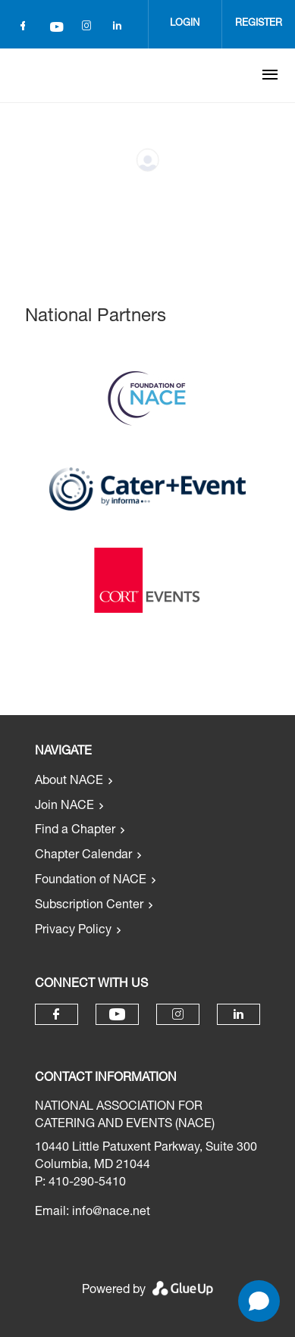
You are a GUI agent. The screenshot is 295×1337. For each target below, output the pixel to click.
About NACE (69, 782)
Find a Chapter (75, 831)
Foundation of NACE (90, 881)
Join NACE (64, 807)
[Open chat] (259, 1301)
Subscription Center (89, 906)
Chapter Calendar (83, 856)
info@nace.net (111, 1213)
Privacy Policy (73, 931)
